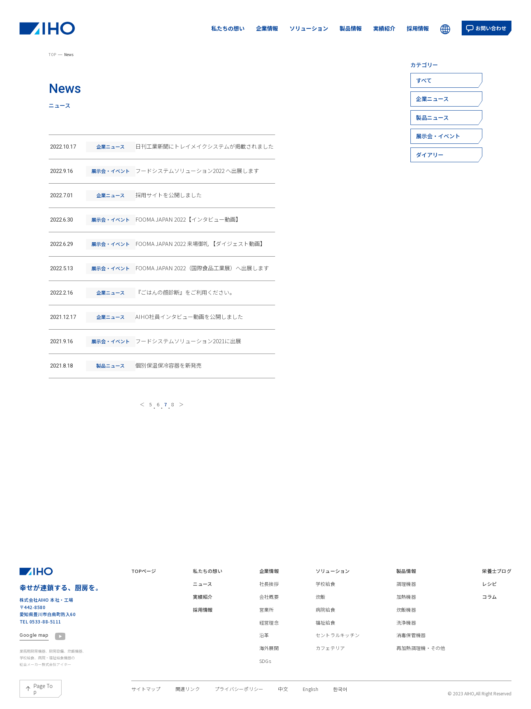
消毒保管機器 (407, 631)
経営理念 (267, 618)
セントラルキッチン (334, 631)
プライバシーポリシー (251, 686)
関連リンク (194, 686)
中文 (299, 686)
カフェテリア (326, 645)
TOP (52, 54)
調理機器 (402, 577)
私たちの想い (227, 28)
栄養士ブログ (494, 564)
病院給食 (320, 604)
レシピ (486, 577)
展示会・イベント (438, 136)
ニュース (202, 577)
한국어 (360, 686)
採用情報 (418, 28)
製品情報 (351, 28)
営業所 (264, 604)
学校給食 (320, 577)
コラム (486, 591)
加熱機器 (402, 591)
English (328, 686)
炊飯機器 (402, 604)
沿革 (261, 631)
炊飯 (314, 591)
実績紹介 (384, 28)
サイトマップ (148, 686)
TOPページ (145, 564)
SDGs (262, 658)
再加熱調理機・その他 (419, 645)
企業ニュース (432, 98)
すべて (424, 80)
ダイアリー (430, 155)
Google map (34, 628)
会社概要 (267, 591)
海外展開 (267, 645)
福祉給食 (320, 618)
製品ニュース (432, 117)
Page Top (43, 681)
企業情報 (267, 28)
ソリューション (308, 28)
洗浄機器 (402, 618)
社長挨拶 (267, 577)
